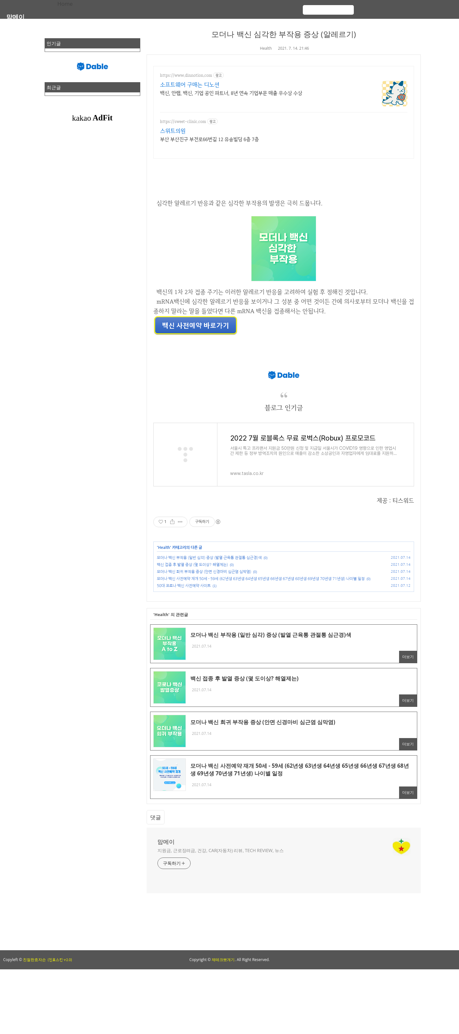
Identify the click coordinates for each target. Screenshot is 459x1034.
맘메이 (15, 16)
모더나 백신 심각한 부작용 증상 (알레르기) (283, 34)
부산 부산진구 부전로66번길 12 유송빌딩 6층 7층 (209, 139)
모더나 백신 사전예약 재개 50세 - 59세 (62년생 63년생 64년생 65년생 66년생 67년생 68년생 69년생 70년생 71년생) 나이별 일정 (261, 579)
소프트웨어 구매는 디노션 (189, 84)
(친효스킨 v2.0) (59, 959)
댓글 (155, 817)
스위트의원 (173, 130)
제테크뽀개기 (223, 959)
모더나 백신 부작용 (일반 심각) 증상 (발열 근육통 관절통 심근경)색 (209, 558)
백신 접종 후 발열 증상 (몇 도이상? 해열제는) (192, 565)
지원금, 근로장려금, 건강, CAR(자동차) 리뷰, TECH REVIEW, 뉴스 (220, 850)
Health (266, 48)
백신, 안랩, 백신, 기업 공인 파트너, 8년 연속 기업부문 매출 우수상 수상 (231, 93)
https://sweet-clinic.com (183, 121)
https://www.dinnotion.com (186, 75)
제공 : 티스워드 (395, 501)
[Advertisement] (191, 922)
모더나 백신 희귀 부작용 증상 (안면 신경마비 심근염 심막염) (204, 572)
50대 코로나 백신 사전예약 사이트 (184, 586)
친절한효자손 (34, 959)
